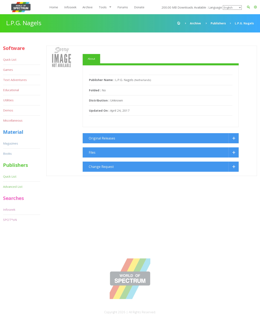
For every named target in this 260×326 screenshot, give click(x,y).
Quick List (9, 59)
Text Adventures (15, 80)
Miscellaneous (13, 120)
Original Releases (102, 138)
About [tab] (91, 58)
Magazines (10, 143)
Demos (8, 110)
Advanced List (13, 187)
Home (53, 7)
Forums (122, 7)
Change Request (101, 166)
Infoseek (70, 7)
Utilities (8, 100)
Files (92, 152)
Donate (139, 7)
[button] (255, 7)
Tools (103, 7)
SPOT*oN (10, 220)
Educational (11, 90)
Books (7, 153)
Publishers (218, 23)
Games (8, 70)
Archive (87, 7)
